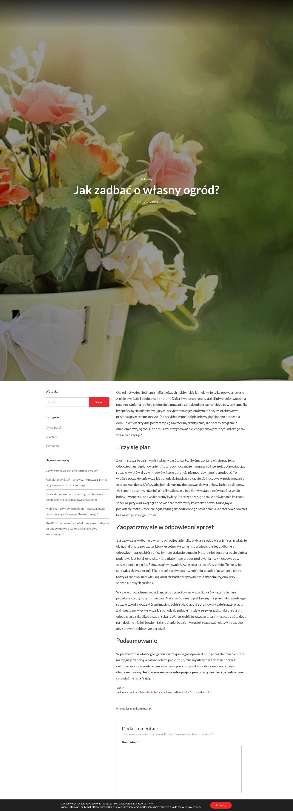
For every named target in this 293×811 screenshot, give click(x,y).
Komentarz (131, 742)
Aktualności (53, 427)
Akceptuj (221, 805)
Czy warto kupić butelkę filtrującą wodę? (72, 470)
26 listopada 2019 (146, 202)
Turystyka (52, 445)
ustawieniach (192, 806)
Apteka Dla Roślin (148, 692)
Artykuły (146, 179)
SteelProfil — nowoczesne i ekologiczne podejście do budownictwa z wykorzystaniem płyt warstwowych (77, 528)
